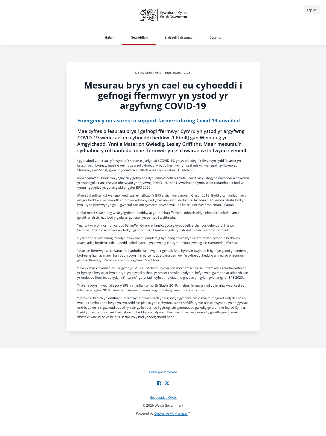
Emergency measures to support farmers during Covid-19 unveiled (158, 120)
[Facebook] (159, 383)
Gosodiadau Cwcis (163, 397)
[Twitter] (167, 383)
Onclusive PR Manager (171, 413)
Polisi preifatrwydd (163, 372)
